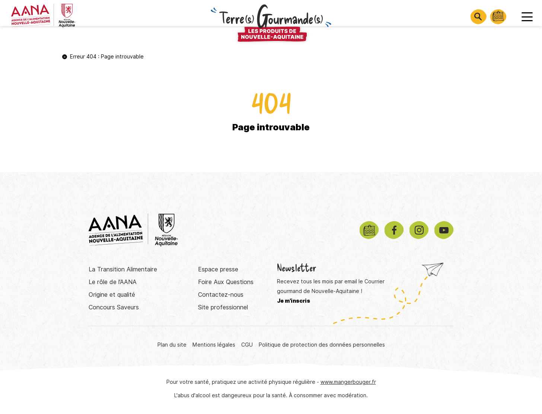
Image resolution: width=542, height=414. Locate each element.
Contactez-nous (220, 294)
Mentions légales (213, 345)
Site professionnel (223, 307)
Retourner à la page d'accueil (271, 157)
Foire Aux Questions (226, 282)
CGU (247, 345)
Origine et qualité (112, 294)
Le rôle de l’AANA (113, 282)
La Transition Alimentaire (123, 269)
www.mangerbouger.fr (348, 382)
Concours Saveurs (114, 307)
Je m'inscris (293, 301)
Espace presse (218, 269)
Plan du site (171, 345)
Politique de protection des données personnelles (322, 345)
